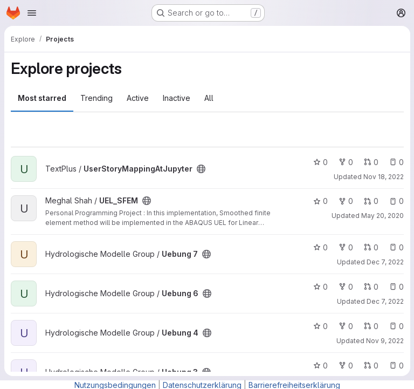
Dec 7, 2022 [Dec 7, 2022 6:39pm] (384, 262)
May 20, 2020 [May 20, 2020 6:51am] (382, 215)
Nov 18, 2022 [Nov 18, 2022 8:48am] (383, 177)
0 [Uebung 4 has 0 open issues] (396, 326)
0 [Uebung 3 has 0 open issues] (396, 365)
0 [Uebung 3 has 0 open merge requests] (370, 365)
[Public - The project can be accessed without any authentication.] (201, 169)
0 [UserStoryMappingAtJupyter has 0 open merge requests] (370, 162)
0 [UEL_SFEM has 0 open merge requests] (370, 201)
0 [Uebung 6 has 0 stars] (320, 286)
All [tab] (208, 98)
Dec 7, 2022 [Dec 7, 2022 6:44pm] (384, 301)
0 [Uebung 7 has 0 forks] (345, 247)
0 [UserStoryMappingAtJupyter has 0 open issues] (396, 162)
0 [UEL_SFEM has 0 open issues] (396, 201)
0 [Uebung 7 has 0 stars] (320, 247)
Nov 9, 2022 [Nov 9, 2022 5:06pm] (384, 341)
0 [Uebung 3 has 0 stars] (320, 365)
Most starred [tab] (42, 98)
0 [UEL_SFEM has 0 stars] (320, 201)
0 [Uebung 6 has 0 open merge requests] (370, 286)
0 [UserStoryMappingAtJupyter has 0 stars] (320, 162)
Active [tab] (138, 98)
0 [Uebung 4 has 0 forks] (345, 326)
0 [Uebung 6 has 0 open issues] (396, 286)
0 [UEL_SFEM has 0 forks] (345, 201)
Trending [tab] (96, 98)
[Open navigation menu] (31, 13)
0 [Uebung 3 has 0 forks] (345, 365)
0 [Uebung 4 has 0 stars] (320, 326)
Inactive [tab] (176, 98)
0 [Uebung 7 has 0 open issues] (396, 247)
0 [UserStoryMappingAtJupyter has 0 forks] (345, 162)
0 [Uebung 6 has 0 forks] (345, 286)
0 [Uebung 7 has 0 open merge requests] (370, 247)
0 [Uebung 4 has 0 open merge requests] (370, 326)
